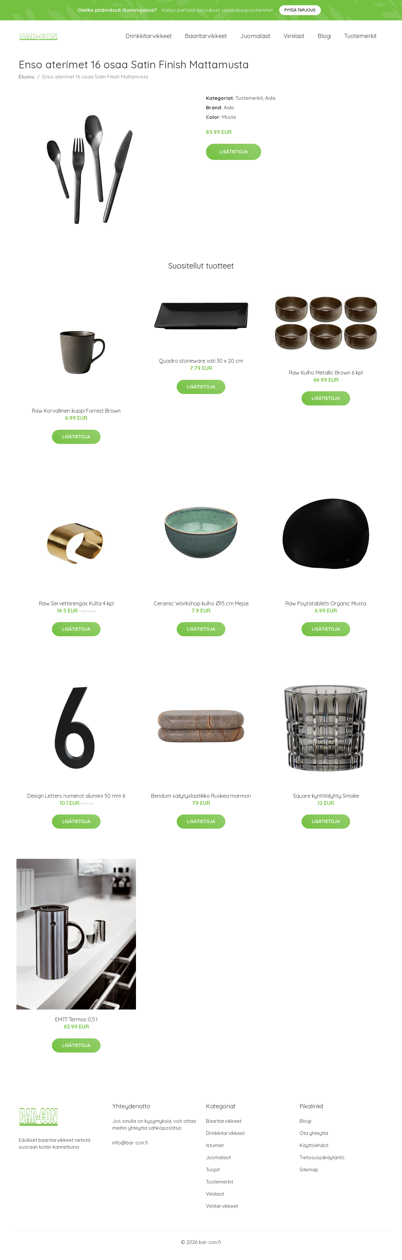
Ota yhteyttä (314, 1140)
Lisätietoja (233, 158)
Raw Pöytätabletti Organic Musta (325, 610)
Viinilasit (293, 39)
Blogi (324, 39)
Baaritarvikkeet (206, 39)
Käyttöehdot (314, 1152)
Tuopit (213, 1176)
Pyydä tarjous (300, 10)
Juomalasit (255, 39)
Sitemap (309, 1176)
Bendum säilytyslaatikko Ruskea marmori (201, 802)
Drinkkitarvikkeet (148, 39)
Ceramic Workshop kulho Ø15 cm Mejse (201, 610)
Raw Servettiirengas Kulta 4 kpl (76, 610)
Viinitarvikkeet (222, 1212)
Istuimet (215, 1152)
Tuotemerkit (360, 39)
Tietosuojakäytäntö (322, 1164)
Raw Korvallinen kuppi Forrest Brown (76, 417)
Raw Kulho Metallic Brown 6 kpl (326, 379)
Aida (270, 104)
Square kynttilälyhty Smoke (326, 802)
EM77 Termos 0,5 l (76, 1026)
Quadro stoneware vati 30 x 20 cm (201, 367)
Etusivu (26, 83)
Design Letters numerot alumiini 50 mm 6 (76, 802)
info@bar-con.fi (130, 1149)
